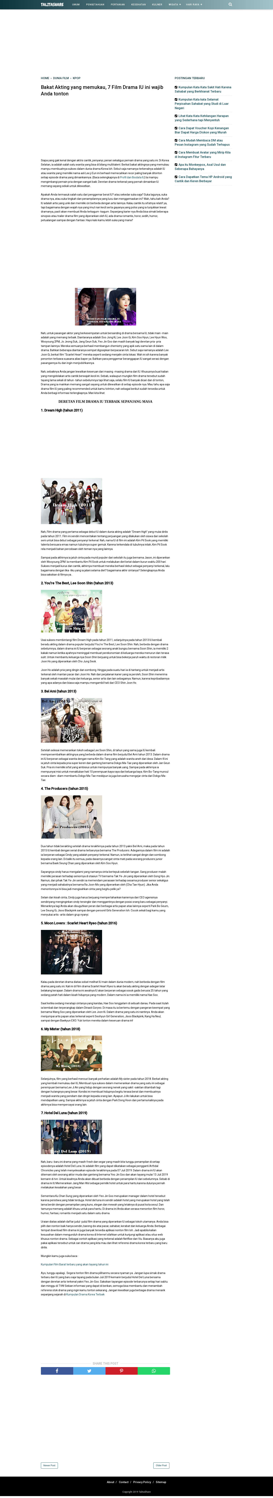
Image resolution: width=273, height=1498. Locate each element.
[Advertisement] (136, 44)
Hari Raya (192, 4)
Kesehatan (138, 4)
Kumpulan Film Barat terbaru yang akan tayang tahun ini (74, 1266)
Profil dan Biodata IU (131, 179)
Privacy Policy (143, 1484)
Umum (76, 4)
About (106, 1484)
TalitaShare (52, 4)
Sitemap (165, 1484)
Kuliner (157, 4)
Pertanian (118, 4)
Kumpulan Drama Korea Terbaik (85, 1296)
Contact (122, 1484)
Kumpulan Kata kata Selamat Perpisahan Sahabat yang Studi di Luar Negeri (202, 104)
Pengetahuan (95, 4)
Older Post (161, 1467)
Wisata (173, 4)
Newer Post (49, 1467)
